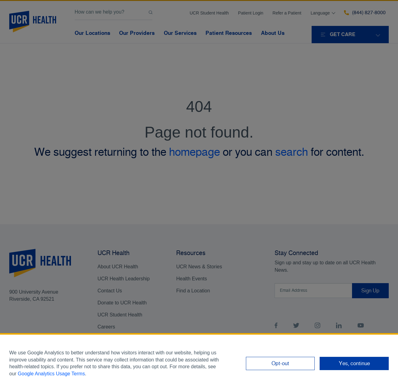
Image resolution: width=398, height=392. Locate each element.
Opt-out (280, 363)
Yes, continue (354, 363)
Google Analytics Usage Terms (51, 373)
